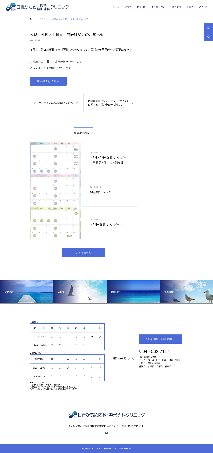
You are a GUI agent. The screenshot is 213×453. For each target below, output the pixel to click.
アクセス (203, 7)
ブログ (190, 7)
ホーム (116, 7)
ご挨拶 (128, 7)
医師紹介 (141, 7)
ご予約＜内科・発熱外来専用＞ (160, 339)
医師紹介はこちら (48, 81)
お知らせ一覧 (83, 252)
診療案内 (176, 7)
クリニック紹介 (159, 7)
